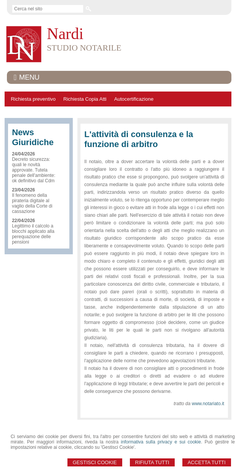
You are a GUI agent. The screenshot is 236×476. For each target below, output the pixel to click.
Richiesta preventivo (33, 99)
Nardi (65, 34)
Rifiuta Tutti (152, 462)
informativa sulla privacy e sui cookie (161, 442)
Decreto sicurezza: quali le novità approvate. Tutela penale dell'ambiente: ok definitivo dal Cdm (33, 170)
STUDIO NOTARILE (84, 47)
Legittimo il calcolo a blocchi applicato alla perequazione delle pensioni (33, 234)
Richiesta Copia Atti (85, 99)
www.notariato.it (208, 403)
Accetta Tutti (207, 462)
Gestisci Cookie (95, 462)
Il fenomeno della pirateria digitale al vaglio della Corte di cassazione (32, 203)
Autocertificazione (134, 99)
